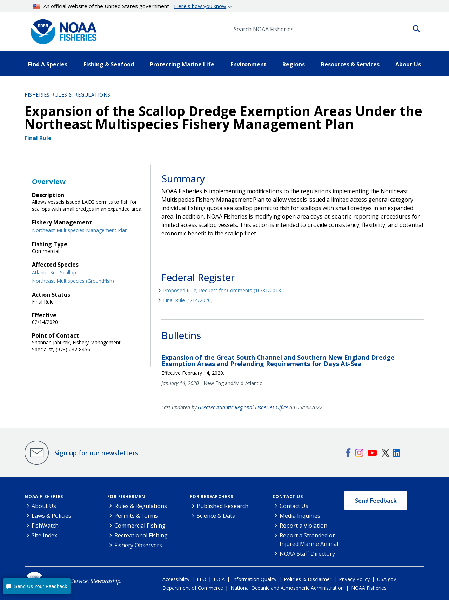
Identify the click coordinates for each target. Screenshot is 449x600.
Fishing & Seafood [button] (108, 64)
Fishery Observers (138, 545)
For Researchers (211, 497)
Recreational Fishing (141, 535)
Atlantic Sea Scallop (54, 272)
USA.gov (386, 579)
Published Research (222, 506)
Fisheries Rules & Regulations (67, 94)
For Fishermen (126, 497)
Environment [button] (248, 64)
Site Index (44, 535)
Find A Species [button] (47, 64)
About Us (44, 506)
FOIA (219, 579)
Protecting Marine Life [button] (182, 64)
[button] (37, 586)
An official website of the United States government (130, 6)
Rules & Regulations (140, 506)
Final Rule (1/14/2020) (188, 300)
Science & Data (216, 516)
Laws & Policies (51, 516)
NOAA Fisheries (44, 497)
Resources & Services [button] (350, 64)
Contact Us (288, 497)
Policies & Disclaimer (307, 579)
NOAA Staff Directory (307, 553)
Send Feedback (376, 500)
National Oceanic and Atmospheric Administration (287, 588)
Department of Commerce (192, 588)
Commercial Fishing (140, 525)
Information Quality (254, 579)
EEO (201, 579)
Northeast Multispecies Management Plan (80, 230)
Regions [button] (293, 64)
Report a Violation (303, 525)
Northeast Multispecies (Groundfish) (73, 281)
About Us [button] (408, 64)
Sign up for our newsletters (96, 453)
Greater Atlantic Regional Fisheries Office (243, 407)
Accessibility (175, 579)
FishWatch (45, 525)
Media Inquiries (300, 516)
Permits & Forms (136, 516)
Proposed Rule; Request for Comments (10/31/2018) (223, 290)
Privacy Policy (354, 579)
